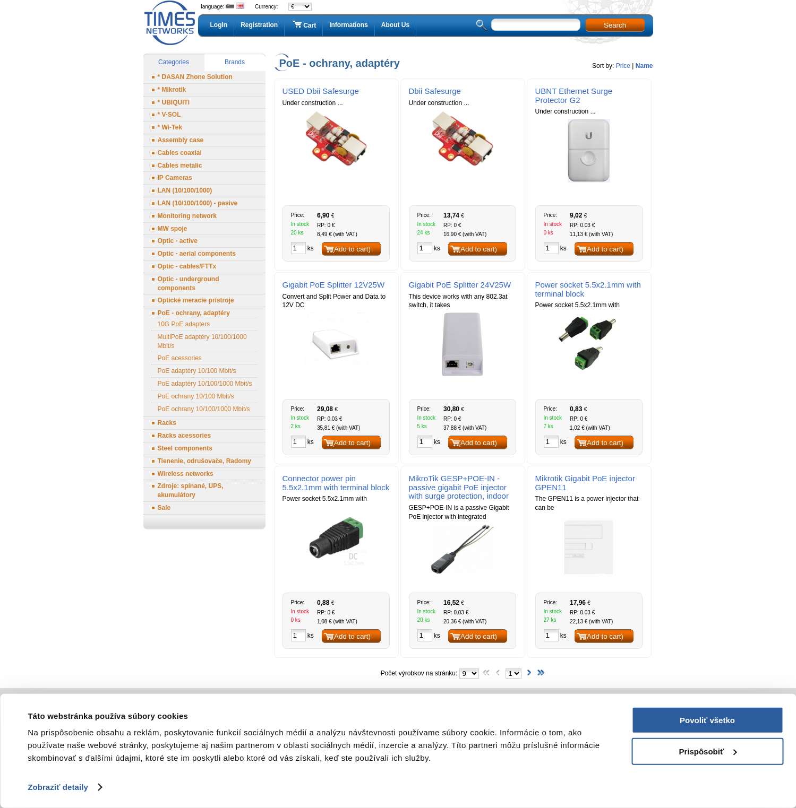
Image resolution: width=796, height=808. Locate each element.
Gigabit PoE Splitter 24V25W (460, 284)
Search (615, 25)
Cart (303, 25)
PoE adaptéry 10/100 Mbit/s (197, 371)
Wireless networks (185, 473)
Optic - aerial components (197, 253)
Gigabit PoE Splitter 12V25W (334, 284)
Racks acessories (184, 435)
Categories (173, 62)
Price (623, 65)
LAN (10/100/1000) (185, 190)
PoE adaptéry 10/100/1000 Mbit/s (205, 383)
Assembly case (181, 140)
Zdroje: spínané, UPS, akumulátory (191, 490)
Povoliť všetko (707, 720)
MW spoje (172, 228)
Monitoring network (187, 216)
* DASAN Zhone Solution (195, 77)
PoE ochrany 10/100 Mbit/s (196, 396)
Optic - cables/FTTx (187, 266)
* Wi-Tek (170, 127)
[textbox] (535, 25)
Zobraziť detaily (58, 787)
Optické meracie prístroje (196, 300)
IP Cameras (175, 177)
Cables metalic (180, 165)
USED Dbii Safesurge (321, 90)
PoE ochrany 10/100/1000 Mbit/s (204, 409)
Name (644, 65)
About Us (395, 25)
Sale (164, 507)
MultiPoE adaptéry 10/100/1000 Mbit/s (202, 341)
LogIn (219, 25)
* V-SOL (169, 114)
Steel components (185, 448)
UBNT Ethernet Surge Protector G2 (574, 95)
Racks (167, 423)
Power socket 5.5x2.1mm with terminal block (588, 289)
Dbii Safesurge (435, 90)
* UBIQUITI (174, 102)
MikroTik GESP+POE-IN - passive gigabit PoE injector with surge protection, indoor (459, 487)
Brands (235, 62)
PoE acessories (180, 358)
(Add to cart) (351, 249)
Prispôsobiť (708, 750)
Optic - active (178, 241)
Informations (348, 25)
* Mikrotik (172, 89)
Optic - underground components (188, 283)
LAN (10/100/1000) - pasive (198, 203)
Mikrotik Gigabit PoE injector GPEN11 (585, 483)
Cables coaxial (180, 153)
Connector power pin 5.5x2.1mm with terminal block (336, 483)
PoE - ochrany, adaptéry (194, 313)
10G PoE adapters (184, 324)
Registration (259, 25)
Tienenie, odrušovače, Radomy (205, 461)
